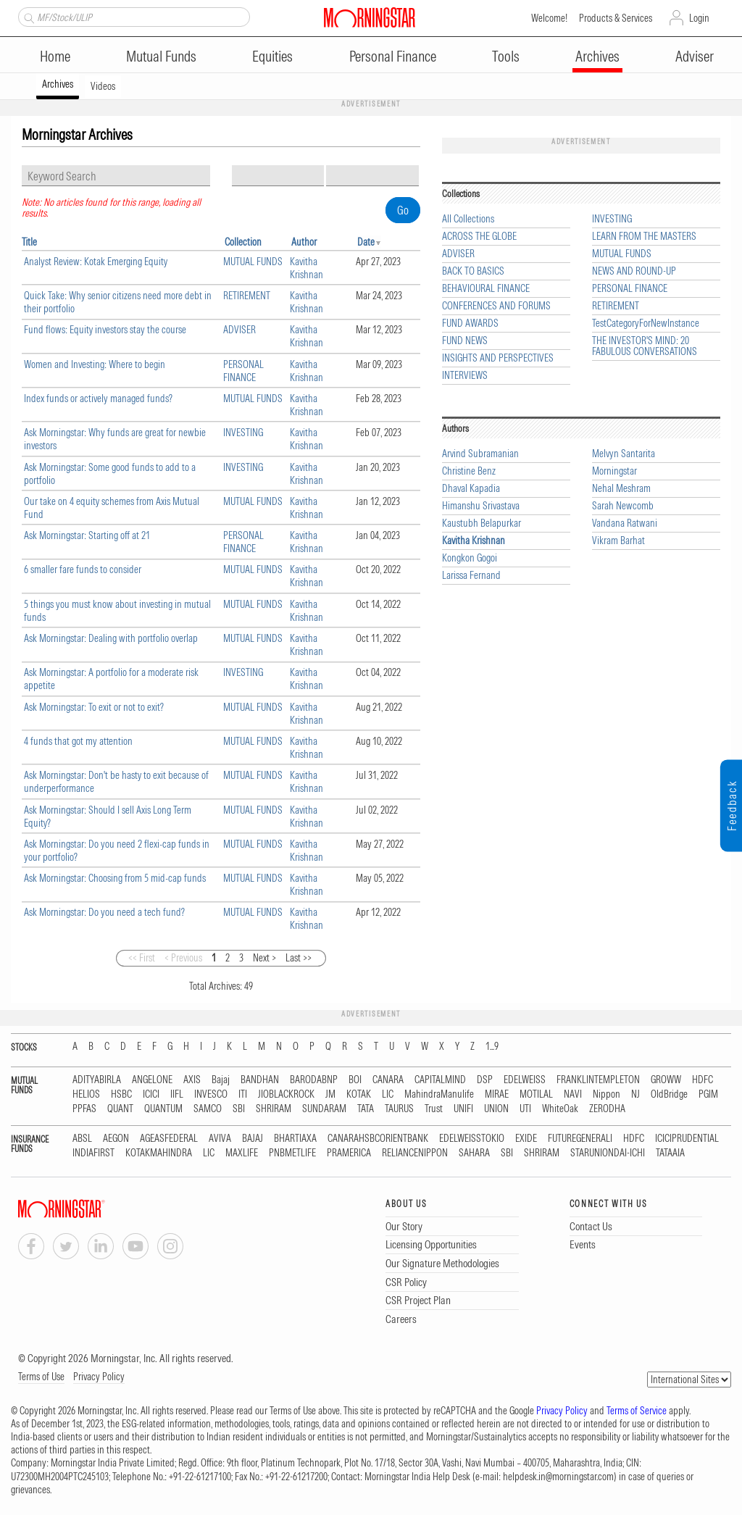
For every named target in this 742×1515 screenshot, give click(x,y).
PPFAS (84, 1108)
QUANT (120, 1108)
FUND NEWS (465, 340)
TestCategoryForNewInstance (645, 323)
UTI (525, 1108)
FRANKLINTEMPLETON (598, 1079)
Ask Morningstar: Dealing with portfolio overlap (111, 638)
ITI (242, 1094)
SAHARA (474, 1153)
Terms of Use (41, 1376)
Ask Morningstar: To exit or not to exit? (94, 707)
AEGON (116, 1138)
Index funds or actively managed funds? (98, 398)
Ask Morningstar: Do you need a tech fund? (104, 912)
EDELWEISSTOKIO (471, 1138)
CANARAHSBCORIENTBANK (378, 1138)
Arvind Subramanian (480, 453)
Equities (272, 56)
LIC (387, 1094)
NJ (635, 1094)
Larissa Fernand (471, 575)
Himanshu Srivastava (481, 506)
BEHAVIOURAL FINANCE (486, 288)
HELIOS (86, 1094)
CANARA (388, 1079)
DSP (485, 1079)
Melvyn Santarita (623, 453)
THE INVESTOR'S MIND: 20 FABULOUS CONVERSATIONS (644, 346)
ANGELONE (152, 1079)
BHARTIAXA (295, 1138)
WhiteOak (560, 1108)
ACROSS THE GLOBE (479, 236)
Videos (103, 86)
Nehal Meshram (621, 488)
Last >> (298, 957)
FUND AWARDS (470, 323)
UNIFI (463, 1108)
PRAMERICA (349, 1153)
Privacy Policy (99, 1376)
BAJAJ (252, 1138)
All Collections (468, 219)
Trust (434, 1108)
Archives (597, 56)
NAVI (573, 1094)
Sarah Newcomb (623, 506)
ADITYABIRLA (96, 1079)
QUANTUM (163, 1108)
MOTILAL (536, 1094)
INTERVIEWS (465, 375)
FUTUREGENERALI (580, 1138)
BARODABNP (314, 1079)
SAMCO (207, 1108)
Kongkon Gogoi (469, 558)
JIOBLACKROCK (286, 1094)
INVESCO (211, 1094)
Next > (264, 957)
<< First (141, 957)
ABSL (82, 1138)
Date (366, 242)
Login (699, 18)
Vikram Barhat (618, 540)
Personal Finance (392, 56)
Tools (506, 56)
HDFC (702, 1079)
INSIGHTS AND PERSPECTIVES (498, 358)
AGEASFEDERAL (169, 1138)
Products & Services (615, 18)
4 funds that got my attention (78, 741)
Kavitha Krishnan (306, 268)
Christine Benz (469, 471)
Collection (243, 242)
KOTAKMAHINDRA (158, 1153)
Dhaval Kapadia (471, 488)
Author (304, 242)
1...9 (492, 1046)
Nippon (606, 1094)
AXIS (192, 1079)
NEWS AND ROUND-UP (634, 271)
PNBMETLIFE (292, 1153)
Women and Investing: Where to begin (94, 364)
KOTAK (358, 1094)
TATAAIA (670, 1153)
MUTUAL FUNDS (253, 261)
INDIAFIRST (93, 1153)
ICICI (151, 1094)
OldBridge (669, 1094)
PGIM (708, 1094)
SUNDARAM (324, 1108)
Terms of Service (636, 1410)
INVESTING (243, 432)
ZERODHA (607, 1108)
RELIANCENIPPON (415, 1153)
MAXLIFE (241, 1153)
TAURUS (399, 1108)
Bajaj (221, 1079)
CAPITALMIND (440, 1079)
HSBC (121, 1094)
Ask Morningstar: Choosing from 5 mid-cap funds (115, 878)
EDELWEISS (525, 1079)
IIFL (176, 1094)
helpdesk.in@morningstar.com (558, 1476)
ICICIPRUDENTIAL (687, 1138)
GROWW (666, 1079)
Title (29, 242)
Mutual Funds (161, 56)
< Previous (183, 957)
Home (55, 56)
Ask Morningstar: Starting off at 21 (87, 535)
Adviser (694, 56)
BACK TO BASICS (473, 271)
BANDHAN (260, 1079)
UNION (496, 1108)
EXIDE (526, 1138)
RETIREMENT (246, 295)
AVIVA (220, 1138)
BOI (355, 1079)
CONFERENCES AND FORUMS (496, 306)
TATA (365, 1108)
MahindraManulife (439, 1094)
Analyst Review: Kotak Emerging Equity (95, 261)
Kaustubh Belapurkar (481, 523)
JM (330, 1094)
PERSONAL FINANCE (243, 371)
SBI (239, 1108)
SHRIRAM (273, 1108)
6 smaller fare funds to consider (82, 569)
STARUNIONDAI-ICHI (607, 1153)
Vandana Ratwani (624, 523)
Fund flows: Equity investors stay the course (105, 329)
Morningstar (614, 471)
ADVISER (239, 329)
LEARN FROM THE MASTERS (644, 236)
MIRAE (497, 1094)
